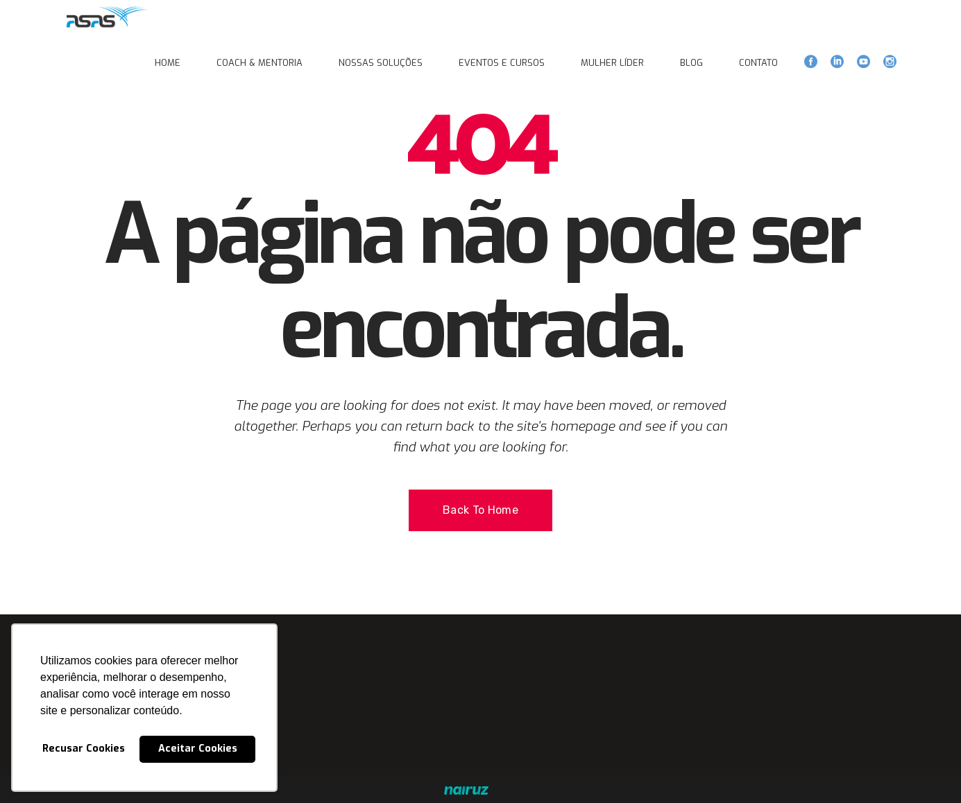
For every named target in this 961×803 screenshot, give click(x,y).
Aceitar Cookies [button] (197, 748)
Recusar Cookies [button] (83, 748)
